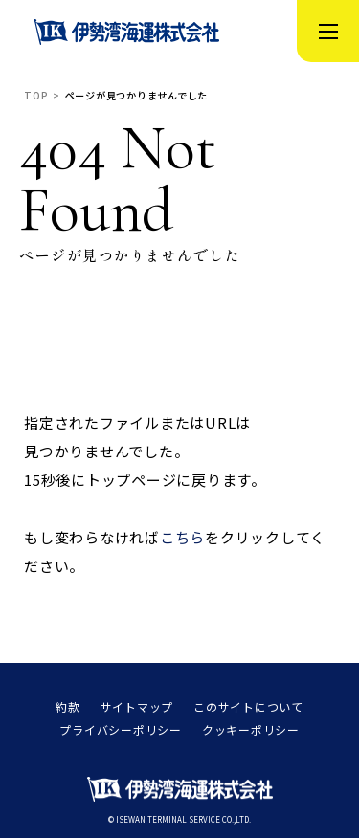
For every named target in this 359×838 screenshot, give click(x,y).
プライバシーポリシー (120, 730)
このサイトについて (248, 707)
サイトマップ (137, 707)
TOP (36, 95)
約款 (68, 707)
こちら (182, 537)
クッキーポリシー (251, 730)
